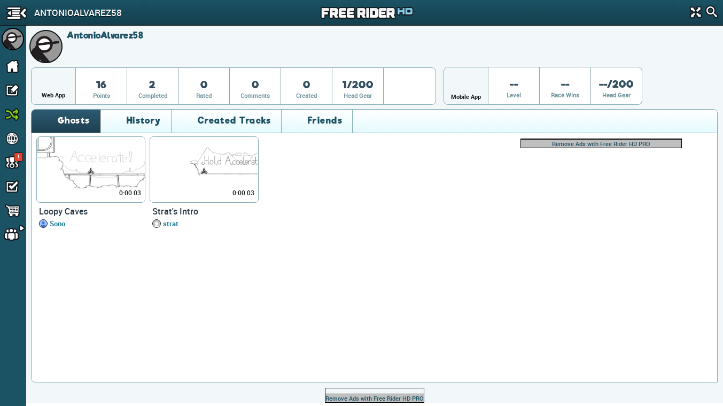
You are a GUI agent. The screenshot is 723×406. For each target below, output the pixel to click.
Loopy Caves (63, 211)
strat (170, 223)
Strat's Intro (175, 211)
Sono (57, 223)
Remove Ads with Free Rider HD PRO (601, 144)
